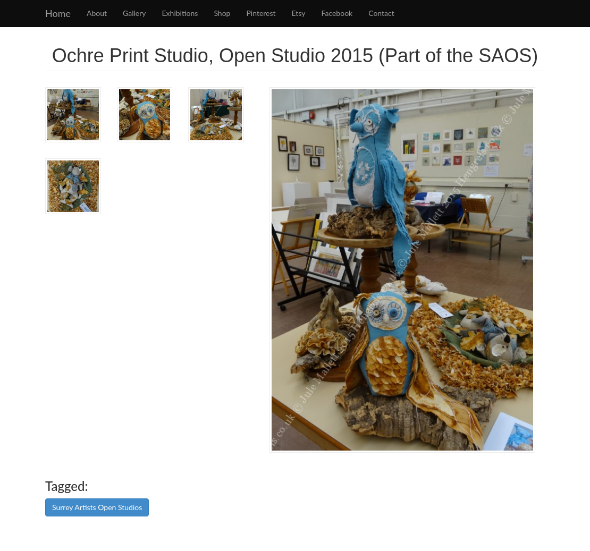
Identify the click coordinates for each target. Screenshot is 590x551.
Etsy (299, 13)
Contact (381, 13)
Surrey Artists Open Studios (97, 507)
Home (58, 13)
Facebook (337, 13)
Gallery (134, 13)
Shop (222, 13)
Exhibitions (180, 13)
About (97, 13)
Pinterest (260, 13)
